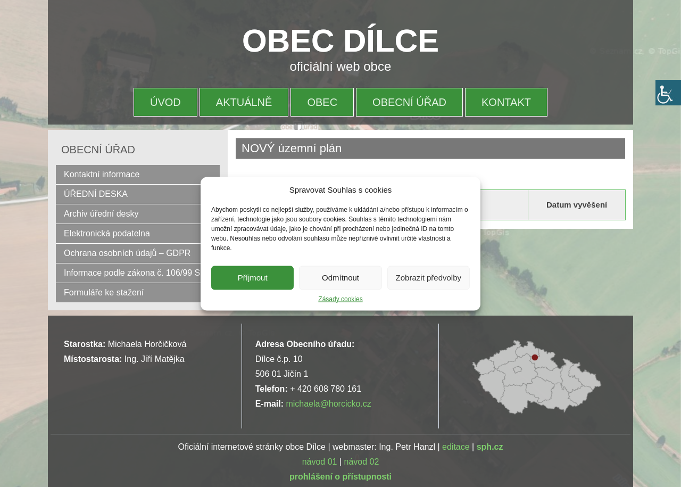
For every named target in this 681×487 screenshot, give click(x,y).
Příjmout (253, 277)
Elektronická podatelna (107, 233)
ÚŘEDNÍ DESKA (96, 194)
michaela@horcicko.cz (328, 403)
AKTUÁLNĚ (244, 102)
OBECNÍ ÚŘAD (409, 102)
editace (456, 446)
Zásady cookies (340, 298)
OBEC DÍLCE (340, 41)
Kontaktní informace (101, 174)
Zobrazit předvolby (428, 277)
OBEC (322, 102)
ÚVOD (165, 102)
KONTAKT (506, 102)
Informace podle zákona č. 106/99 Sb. (135, 272)
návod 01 (319, 461)
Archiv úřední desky (101, 213)
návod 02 (361, 461)
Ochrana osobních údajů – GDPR (127, 253)
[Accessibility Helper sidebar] (668, 92)
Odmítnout (340, 277)
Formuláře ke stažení (104, 292)
